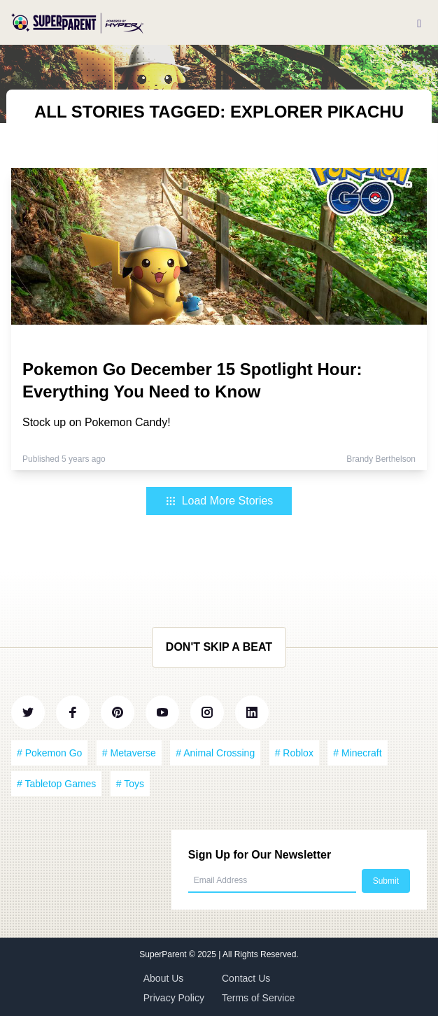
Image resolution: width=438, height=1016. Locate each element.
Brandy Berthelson (381, 459)
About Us (163, 978)
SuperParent (164, 954)
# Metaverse (129, 753)
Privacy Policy (173, 997)
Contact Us (246, 978)
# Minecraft (357, 753)
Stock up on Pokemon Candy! (96, 422)
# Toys (130, 783)
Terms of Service (258, 997)
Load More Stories (219, 501)
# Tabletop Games (56, 783)
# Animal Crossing (215, 753)
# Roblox (294, 753)
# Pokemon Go (49, 753)
